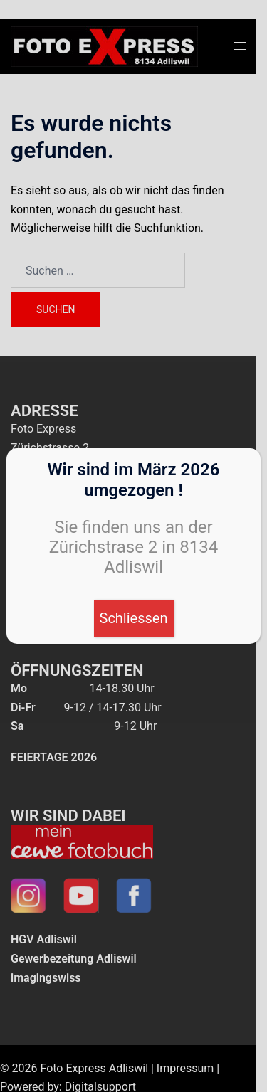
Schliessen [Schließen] (134, 618)
